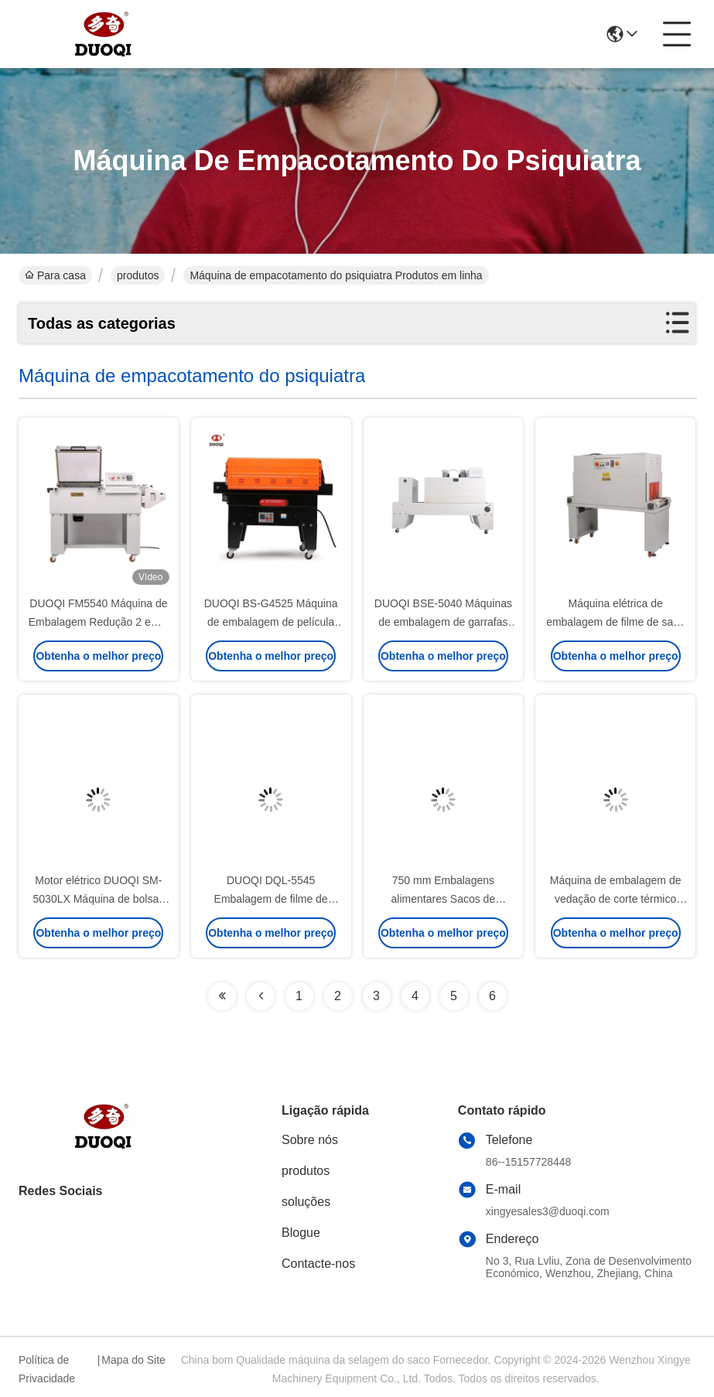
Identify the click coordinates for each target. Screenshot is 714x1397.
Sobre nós (310, 1139)
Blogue (301, 1232)
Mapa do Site (133, 1360)
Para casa (55, 275)
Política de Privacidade (47, 1369)
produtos (138, 275)
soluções (306, 1201)
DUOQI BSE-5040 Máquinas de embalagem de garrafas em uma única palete (443, 622)
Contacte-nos (318, 1263)
